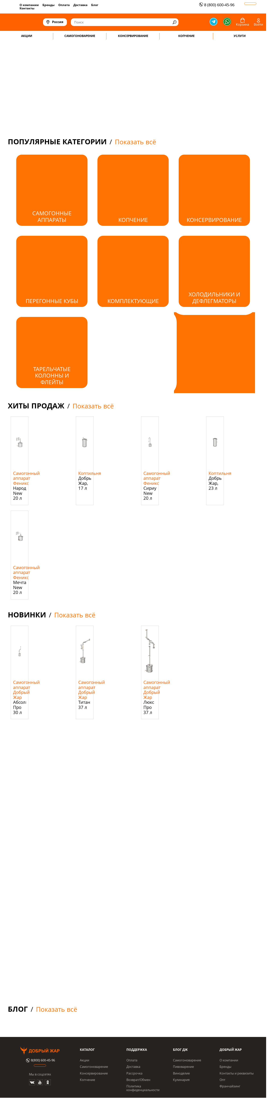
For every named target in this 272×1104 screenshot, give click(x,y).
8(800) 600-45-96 (40, 1060)
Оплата (64, 5)
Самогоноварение (94, 1067)
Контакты (27, 8)
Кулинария (181, 1080)
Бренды (48, 5)
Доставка (80, 5)
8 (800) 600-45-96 (216, 5)
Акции (84, 1060)
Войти (258, 24)
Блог (94, 5)
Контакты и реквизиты (237, 1073)
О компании (29, 5)
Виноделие (181, 1073)
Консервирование (94, 1073)
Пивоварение (183, 1067)
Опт (222, 1080)
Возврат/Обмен (138, 1080)
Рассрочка (134, 1073)
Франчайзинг (230, 1086)
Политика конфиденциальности (142, 1088)
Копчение (87, 1080)
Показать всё (135, 141)
